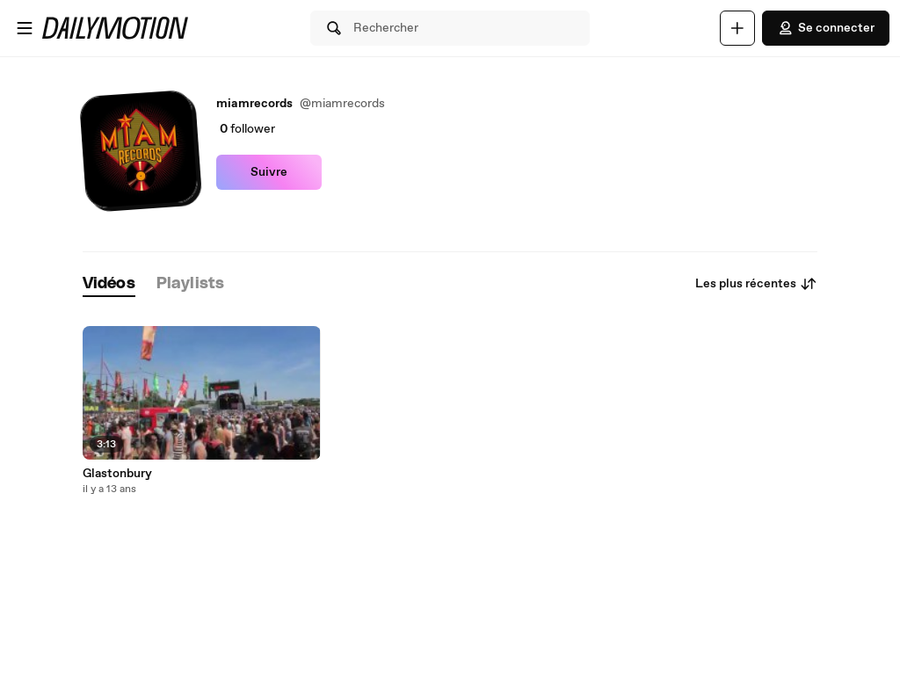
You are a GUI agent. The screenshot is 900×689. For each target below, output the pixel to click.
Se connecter (826, 28)
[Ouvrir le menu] (25, 28)
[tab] (109, 284)
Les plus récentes (756, 284)
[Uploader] (737, 28)
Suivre (268, 172)
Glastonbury (117, 474)
